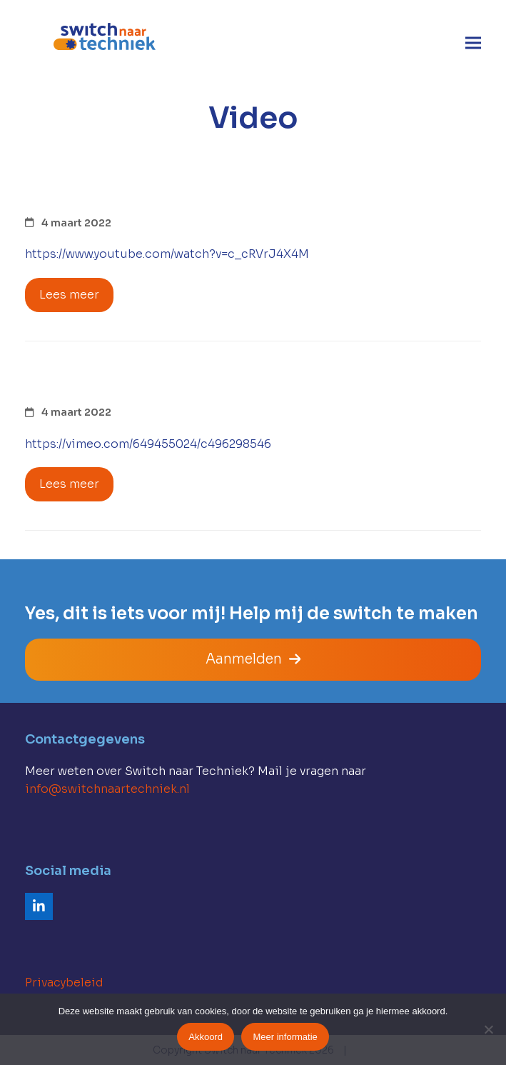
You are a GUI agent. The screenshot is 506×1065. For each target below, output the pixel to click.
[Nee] (488, 1029)
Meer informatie (285, 1036)
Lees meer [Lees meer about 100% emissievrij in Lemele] (69, 483)
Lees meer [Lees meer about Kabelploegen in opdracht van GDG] (69, 294)
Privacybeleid (64, 982)
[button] (473, 43)
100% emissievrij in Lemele (179, 383)
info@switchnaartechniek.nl (107, 788)
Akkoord (205, 1036)
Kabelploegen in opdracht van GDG (226, 193)
